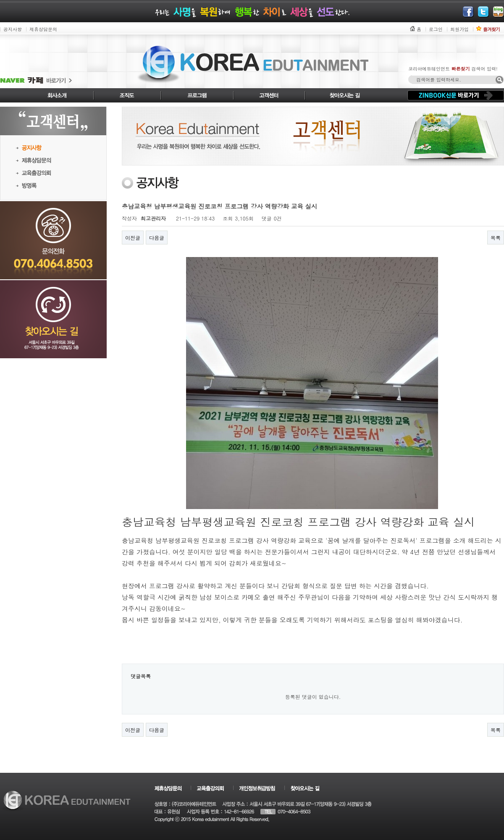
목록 (496, 237)
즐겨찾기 (491, 29)
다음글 (156, 237)
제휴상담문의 (43, 29)
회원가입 (459, 29)
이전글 (132, 237)
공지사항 (12, 29)
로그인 (436, 29)
